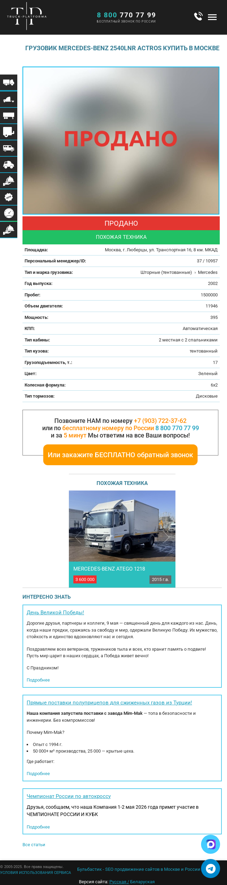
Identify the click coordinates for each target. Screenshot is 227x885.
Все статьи (33, 844)
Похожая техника (121, 237)
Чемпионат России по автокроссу (69, 796)
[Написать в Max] (210, 844)
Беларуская (142, 881)
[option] (121, 141)
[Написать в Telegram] (210, 868)
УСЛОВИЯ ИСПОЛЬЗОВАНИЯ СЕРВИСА (35, 872)
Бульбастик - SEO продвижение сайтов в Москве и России (138, 869)
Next (166, 537)
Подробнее (38, 680)
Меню (212, 17)
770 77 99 (126, 15)
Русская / (119, 881)
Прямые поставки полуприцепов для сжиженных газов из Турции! (109, 703)
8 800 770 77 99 (177, 428)
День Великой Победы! (55, 612)
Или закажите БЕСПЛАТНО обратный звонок (120, 455)
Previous (78, 537)
